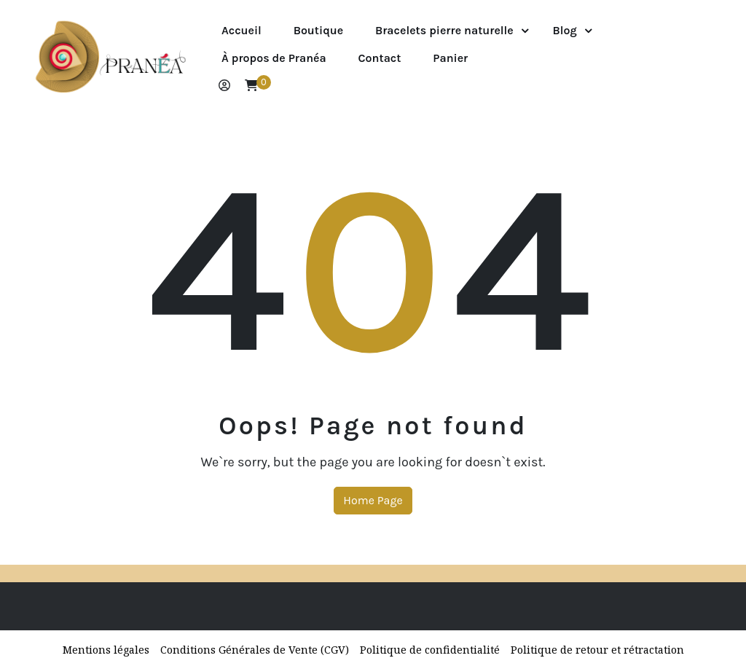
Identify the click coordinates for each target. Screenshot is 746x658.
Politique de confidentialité (430, 650)
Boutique (319, 30)
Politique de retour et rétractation (597, 650)
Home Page (372, 500)
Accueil (241, 30)
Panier (450, 58)
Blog (565, 30)
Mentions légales (106, 650)
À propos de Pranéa (273, 58)
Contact (379, 58)
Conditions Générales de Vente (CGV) (254, 650)
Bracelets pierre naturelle (444, 30)
